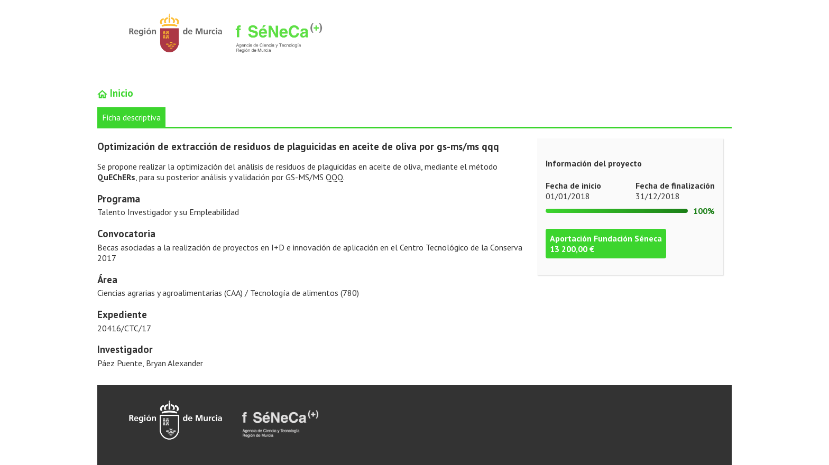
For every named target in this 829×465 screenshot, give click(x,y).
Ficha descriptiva (131, 117)
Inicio (115, 93)
